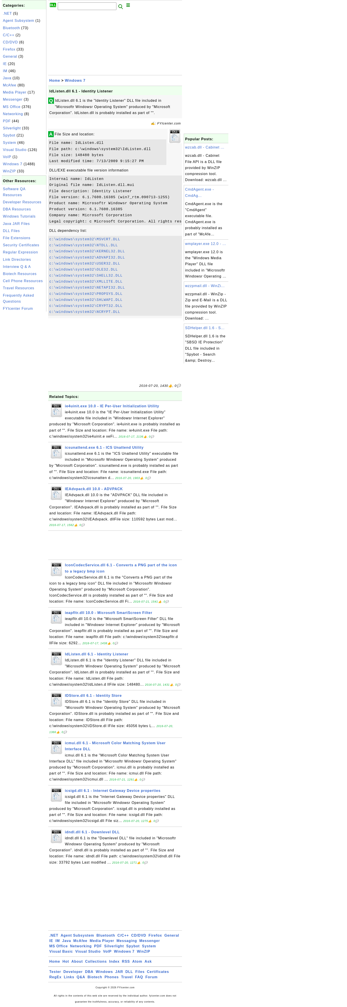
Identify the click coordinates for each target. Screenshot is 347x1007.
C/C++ (8, 35)
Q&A (81, 977)
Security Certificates (21, 245)
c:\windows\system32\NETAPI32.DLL (87, 287)
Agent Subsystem (18, 20)
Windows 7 (12, 164)
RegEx (55, 977)
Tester (55, 972)
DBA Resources (17, 209)
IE (5, 64)
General (10, 56)
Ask (148, 961)
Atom (137, 961)
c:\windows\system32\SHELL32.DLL (86, 275)
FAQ (139, 977)
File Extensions (17, 238)
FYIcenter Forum (18, 308)
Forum (151, 977)
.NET (7, 13)
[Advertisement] (24, 379)
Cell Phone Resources (23, 281)
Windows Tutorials (19, 216)
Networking (13, 114)
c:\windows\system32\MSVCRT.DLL (84, 239)
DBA (89, 972)
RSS (126, 961)
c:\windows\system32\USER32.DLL (84, 263)
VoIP (7, 157)
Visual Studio (15, 150)
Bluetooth (11, 28)
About (77, 961)
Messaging (127, 941)
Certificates (158, 972)
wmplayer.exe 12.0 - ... (205, 244)
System (9, 143)
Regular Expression (20, 252)
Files (140, 972)
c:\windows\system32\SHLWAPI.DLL (86, 300)
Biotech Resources (20, 274)
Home (54, 80)
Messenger (13, 99)
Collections (96, 961)
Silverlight (12, 128)
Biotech (95, 977)
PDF (7, 121)
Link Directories (17, 259)
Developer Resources (22, 202)
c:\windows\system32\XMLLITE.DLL (86, 281)
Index (114, 961)
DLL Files (11, 231)
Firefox (9, 49)
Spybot (9, 135)
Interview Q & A (17, 267)
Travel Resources (18, 288)
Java (7, 78)
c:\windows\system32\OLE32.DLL (83, 269)
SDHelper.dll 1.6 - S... (205, 328)
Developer (73, 972)
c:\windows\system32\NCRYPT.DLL (84, 312)
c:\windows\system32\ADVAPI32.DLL (87, 257)
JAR (119, 972)
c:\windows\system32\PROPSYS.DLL (86, 294)
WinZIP (9, 171)
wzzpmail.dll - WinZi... (205, 286)
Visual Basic (61, 951)
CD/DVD (10, 42)
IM (5, 71)
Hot (65, 961)
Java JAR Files (16, 224)
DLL (129, 972)
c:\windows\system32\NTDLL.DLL (83, 245)
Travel (127, 977)
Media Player (14, 92)
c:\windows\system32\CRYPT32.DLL (86, 306)
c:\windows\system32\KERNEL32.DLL (87, 251)
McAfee (9, 85)
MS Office (12, 107)
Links (69, 977)
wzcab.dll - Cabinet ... (204, 147)
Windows (104, 972)
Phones (112, 977)
